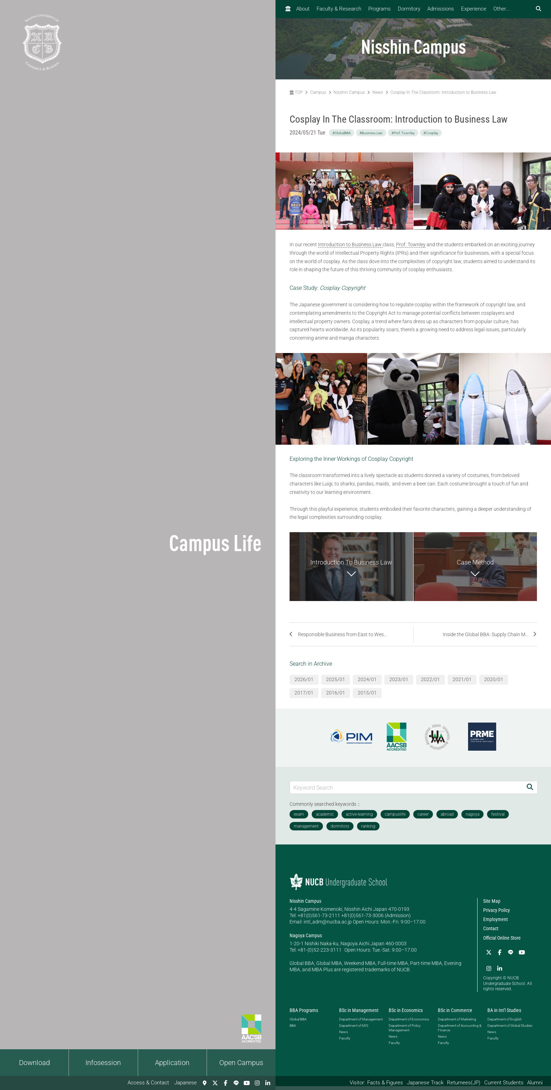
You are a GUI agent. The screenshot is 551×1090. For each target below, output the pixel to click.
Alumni (535, 1082)
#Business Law (371, 133)
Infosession (103, 1062)
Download (34, 1062)
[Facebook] (225, 1083)
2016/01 (335, 697)
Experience (473, 9)
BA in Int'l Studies (504, 1014)
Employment (495, 924)
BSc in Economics (406, 1014)
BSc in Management (358, 1014)
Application (172, 1062)
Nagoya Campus (306, 939)
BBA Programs (304, 1014)
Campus (318, 92)
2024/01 (367, 684)
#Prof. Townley (403, 133)
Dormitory (409, 9)
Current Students (504, 1082)
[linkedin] (267, 1083)
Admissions (440, 9)
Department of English (504, 1023)
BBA (293, 1030)
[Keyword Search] (406, 791)
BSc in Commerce (455, 1014)
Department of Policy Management (405, 1032)
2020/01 (493, 684)
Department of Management (361, 1023)
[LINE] (236, 1083)
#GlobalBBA (341, 133)
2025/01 (335, 684)
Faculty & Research (339, 9)
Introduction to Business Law (350, 244)
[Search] (530, 791)
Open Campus (241, 1062)
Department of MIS (353, 1030)
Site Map (491, 905)
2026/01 (303, 684)
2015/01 (367, 697)
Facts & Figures (385, 1082)
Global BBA (298, 1023)
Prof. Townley (411, 244)
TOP (296, 92)
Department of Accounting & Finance (459, 1032)
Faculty (344, 1042)
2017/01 (303, 697)
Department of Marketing (457, 1023)
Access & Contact (148, 1082)
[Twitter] (215, 1083)
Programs (379, 9)
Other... (501, 9)
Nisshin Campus (349, 92)
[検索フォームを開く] (538, 9)
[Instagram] (257, 1083)
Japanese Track (425, 1082)
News (377, 92)
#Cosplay (430, 133)
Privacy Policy (496, 915)
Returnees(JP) (463, 1082)
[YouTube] (246, 1083)
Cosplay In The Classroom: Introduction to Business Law (443, 92)
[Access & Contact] (204, 1083)
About (303, 9)
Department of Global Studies (509, 1030)
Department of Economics (409, 1023)
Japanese (185, 1082)
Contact (490, 933)
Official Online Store (502, 942)
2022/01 (430, 684)
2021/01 (462, 684)
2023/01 (398, 684)
